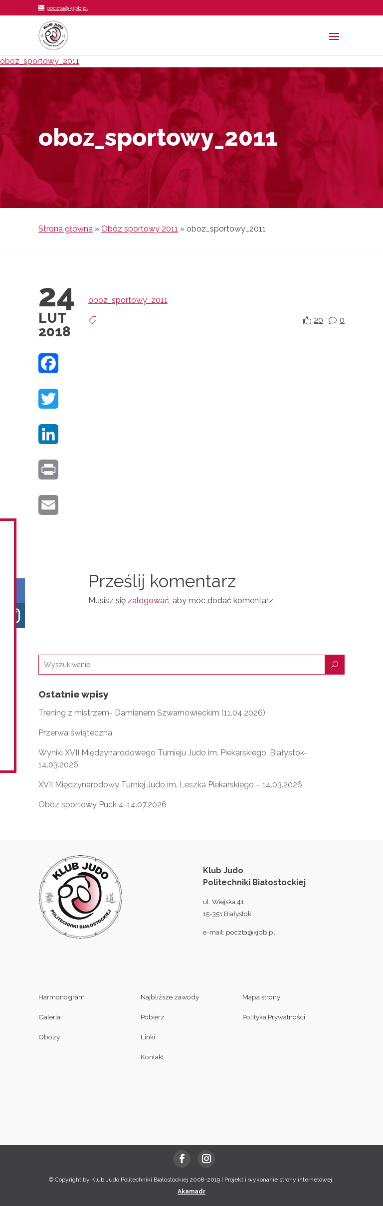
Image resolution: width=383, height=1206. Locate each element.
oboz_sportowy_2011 (39, 61)
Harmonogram (61, 997)
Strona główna (65, 229)
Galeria (49, 1017)
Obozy (49, 1037)
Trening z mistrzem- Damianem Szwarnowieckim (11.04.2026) (151, 713)
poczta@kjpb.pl (250, 932)
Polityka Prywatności (273, 1017)
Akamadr (191, 1191)
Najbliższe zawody (170, 997)
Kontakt (152, 1057)
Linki (148, 1037)
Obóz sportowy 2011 (139, 229)
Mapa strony (261, 997)
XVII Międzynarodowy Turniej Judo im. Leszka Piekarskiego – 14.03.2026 (170, 784)
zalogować (148, 600)
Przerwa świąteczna (75, 732)
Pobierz (153, 1017)
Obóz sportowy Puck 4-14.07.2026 (102, 804)
